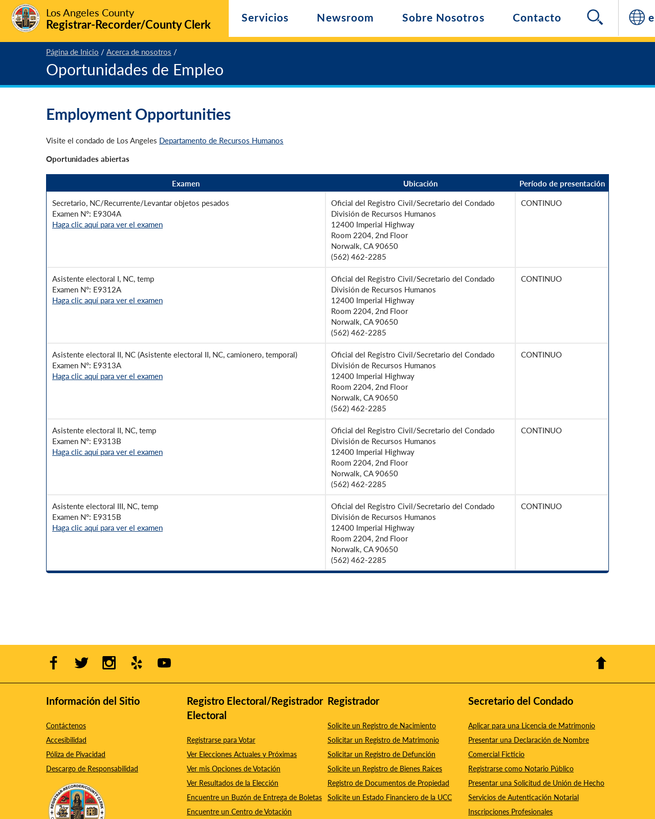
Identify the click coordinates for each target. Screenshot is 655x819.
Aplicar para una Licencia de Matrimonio (531, 725)
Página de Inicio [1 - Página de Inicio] (72, 51)
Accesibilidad (66, 739)
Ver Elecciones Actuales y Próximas (242, 754)
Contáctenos (66, 725)
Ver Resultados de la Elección (232, 783)
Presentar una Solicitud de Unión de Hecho (536, 783)
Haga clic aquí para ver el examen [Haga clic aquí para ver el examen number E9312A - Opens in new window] (107, 300)
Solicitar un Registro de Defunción (381, 754)
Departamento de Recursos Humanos (221, 140)
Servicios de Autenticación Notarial (523, 797)
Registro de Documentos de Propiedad (388, 783)
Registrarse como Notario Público (521, 768)
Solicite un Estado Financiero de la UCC (390, 797)
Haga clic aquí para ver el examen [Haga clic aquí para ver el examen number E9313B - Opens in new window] (107, 451)
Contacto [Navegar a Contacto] (537, 17)
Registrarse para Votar (221, 739)
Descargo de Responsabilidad (92, 768)
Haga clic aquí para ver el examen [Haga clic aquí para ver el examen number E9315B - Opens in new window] (107, 527)
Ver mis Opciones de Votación (233, 768)
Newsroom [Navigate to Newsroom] (345, 17)
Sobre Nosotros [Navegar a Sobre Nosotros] (443, 17)
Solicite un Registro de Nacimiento (382, 725)
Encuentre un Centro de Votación (239, 811)
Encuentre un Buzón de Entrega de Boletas (254, 797)
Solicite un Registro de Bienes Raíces (385, 768)
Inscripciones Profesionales (510, 811)
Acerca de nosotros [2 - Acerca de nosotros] (138, 51)
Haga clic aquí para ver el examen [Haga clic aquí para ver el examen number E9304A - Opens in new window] (107, 224)
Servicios (265, 17)
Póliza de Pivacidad (75, 754)
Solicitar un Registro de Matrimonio (383, 739)
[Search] (596, 18)
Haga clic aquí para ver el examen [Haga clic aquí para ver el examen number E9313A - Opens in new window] (107, 375)
